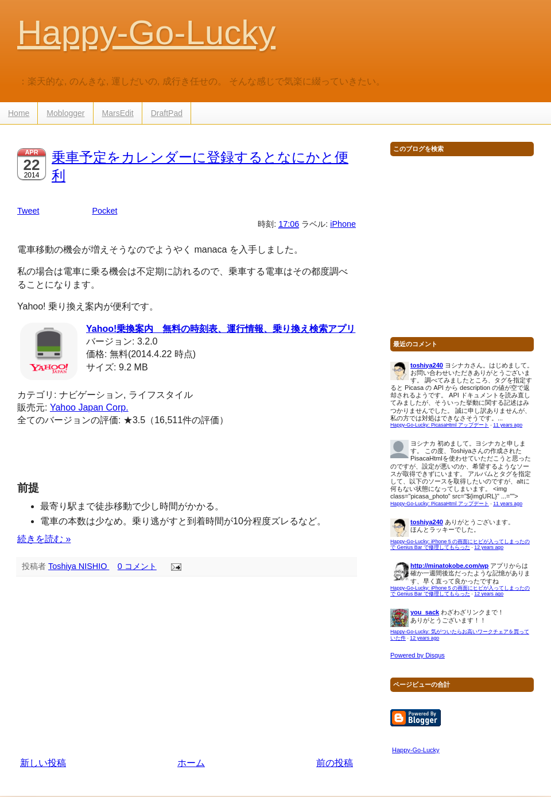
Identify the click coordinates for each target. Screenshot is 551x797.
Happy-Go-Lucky (146, 32)
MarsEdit (118, 113)
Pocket (104, 210)
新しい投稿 (43, 763)
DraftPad (167, 113)
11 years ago (507, 425)
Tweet (28, 210)
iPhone (343, 224)
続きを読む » (44, 539)
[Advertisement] (186, 666)
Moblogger (65, 113)
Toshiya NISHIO (78, 566)
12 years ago (488, 547)
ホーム (191, 763)
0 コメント (137, 566)
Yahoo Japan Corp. (89, 407)
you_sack (424, 612)
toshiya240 (426, 365)
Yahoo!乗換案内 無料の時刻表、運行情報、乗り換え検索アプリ (220, 329)
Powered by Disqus (417, 655)
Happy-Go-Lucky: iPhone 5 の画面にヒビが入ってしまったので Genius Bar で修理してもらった (460, 545)
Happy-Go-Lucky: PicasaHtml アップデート (439, 425)
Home (18, 113)
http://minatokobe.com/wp (449, 565)
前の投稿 (334, 763)
